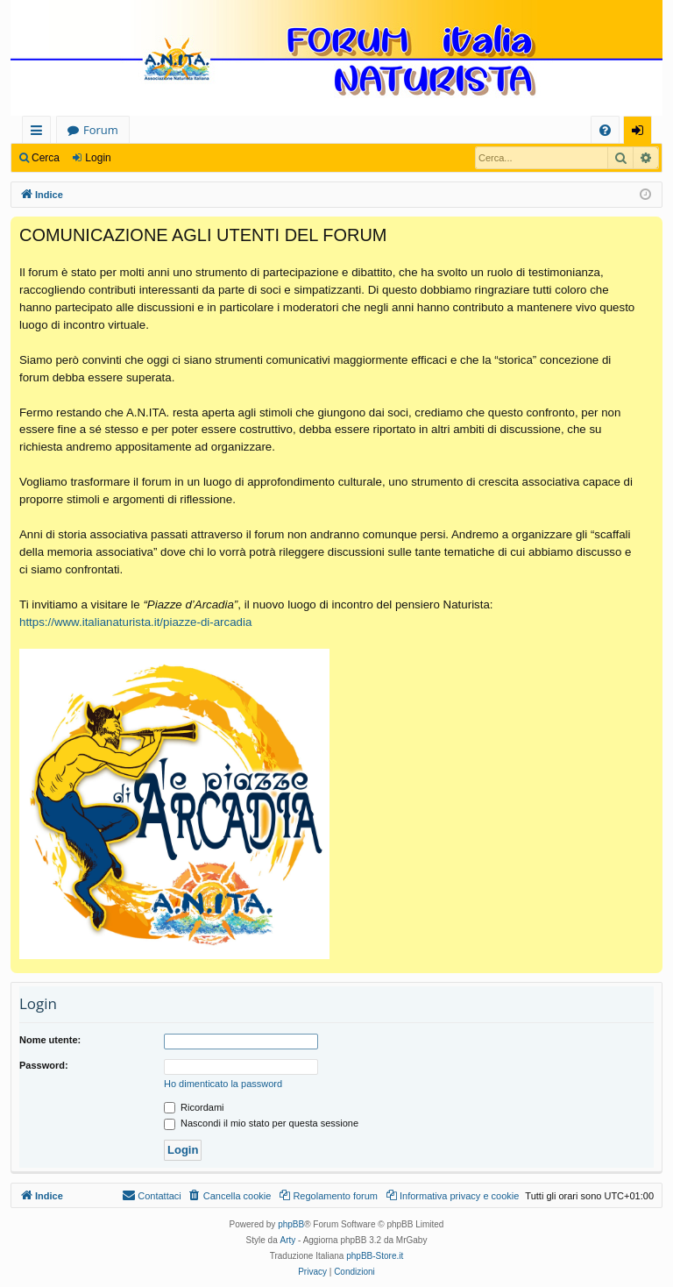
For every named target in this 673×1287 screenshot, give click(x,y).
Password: (43, 1065)
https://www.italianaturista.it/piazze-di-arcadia (135, 622)
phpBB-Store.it (374, 1256)
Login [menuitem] (641, 133)
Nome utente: (50, 1040)
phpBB (291, 1224)
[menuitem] (605, 130)
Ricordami (194, 1107)
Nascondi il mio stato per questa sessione (261, 1123)
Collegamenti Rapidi (40, 133)
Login (97, 158)
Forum (100, 130)
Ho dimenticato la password (223, 1083)
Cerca (46, 158)
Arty (288, 1240)
